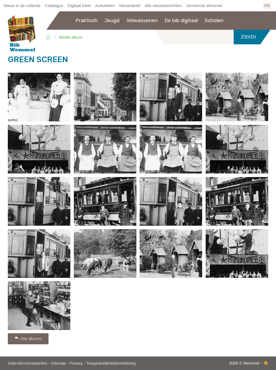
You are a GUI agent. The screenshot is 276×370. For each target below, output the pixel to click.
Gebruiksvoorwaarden (27, 363)
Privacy (75, 363)
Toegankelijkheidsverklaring (111, 363)
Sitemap (58, 363)
